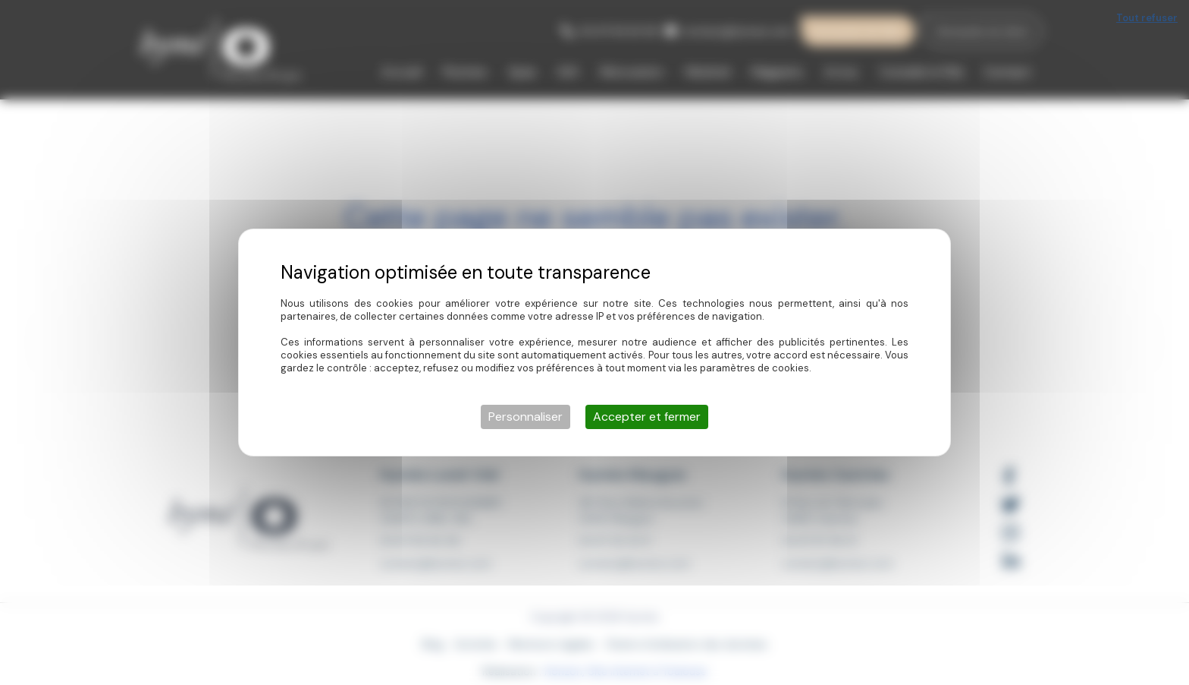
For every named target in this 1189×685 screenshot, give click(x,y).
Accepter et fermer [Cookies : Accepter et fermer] (647, 417)
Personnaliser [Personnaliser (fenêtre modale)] (525, 417)
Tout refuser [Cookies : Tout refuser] (1147, 17)
